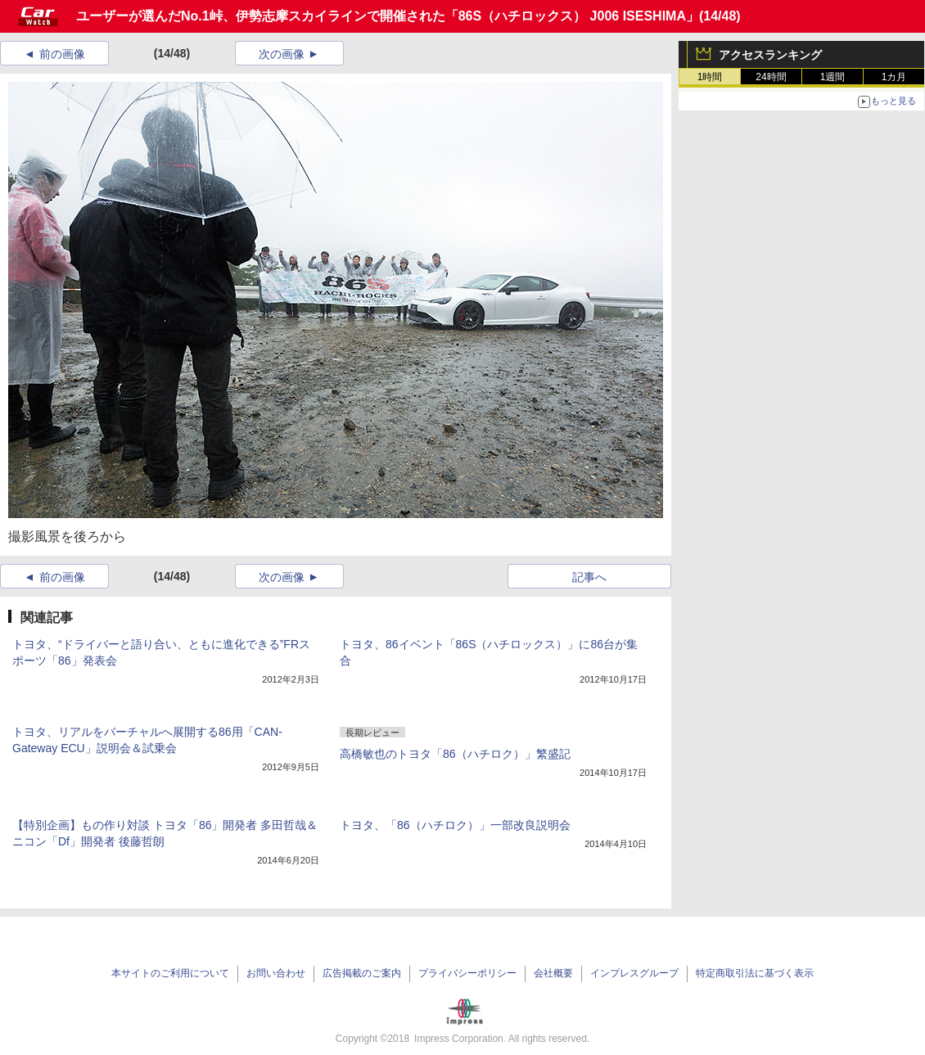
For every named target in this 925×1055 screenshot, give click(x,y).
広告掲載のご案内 (362, 973)
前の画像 (62, 54)
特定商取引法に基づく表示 (755, 973)
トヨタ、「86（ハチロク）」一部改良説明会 (455, 825)
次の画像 (282, 54)
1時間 (710, 77)
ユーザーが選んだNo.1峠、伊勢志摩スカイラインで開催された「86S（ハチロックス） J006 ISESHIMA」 (387, 16)
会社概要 (553, 973)
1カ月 (894, 77)
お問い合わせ (275, 973)
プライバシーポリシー (467, 973)
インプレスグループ (634, 973)
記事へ (589, 577)
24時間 (771, 77)
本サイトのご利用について (170, 973)
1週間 (833, 77)
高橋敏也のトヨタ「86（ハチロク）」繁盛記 (455, 753)
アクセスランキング (770, 54)
